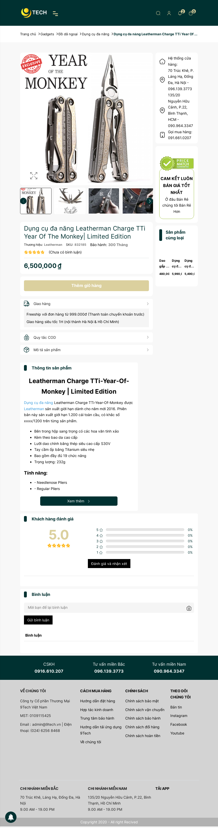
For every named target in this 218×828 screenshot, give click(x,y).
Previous (23, 201)
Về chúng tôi (90, 743)
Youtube (177, 734)
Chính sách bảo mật (142, 702)
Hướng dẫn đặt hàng (97, 702)
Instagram (178, 717)
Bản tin (176, 708)
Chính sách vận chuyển (144, 711)
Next (149, 201)
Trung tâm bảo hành (97, 720)
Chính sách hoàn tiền (142, 737)
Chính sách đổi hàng (142, 728)
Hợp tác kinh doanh (96, 711)
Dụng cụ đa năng (38, 404)
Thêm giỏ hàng (86, 286)
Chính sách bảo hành (143, 720)
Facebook (178, 726)
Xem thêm (78, 502)
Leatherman (53, 245)
